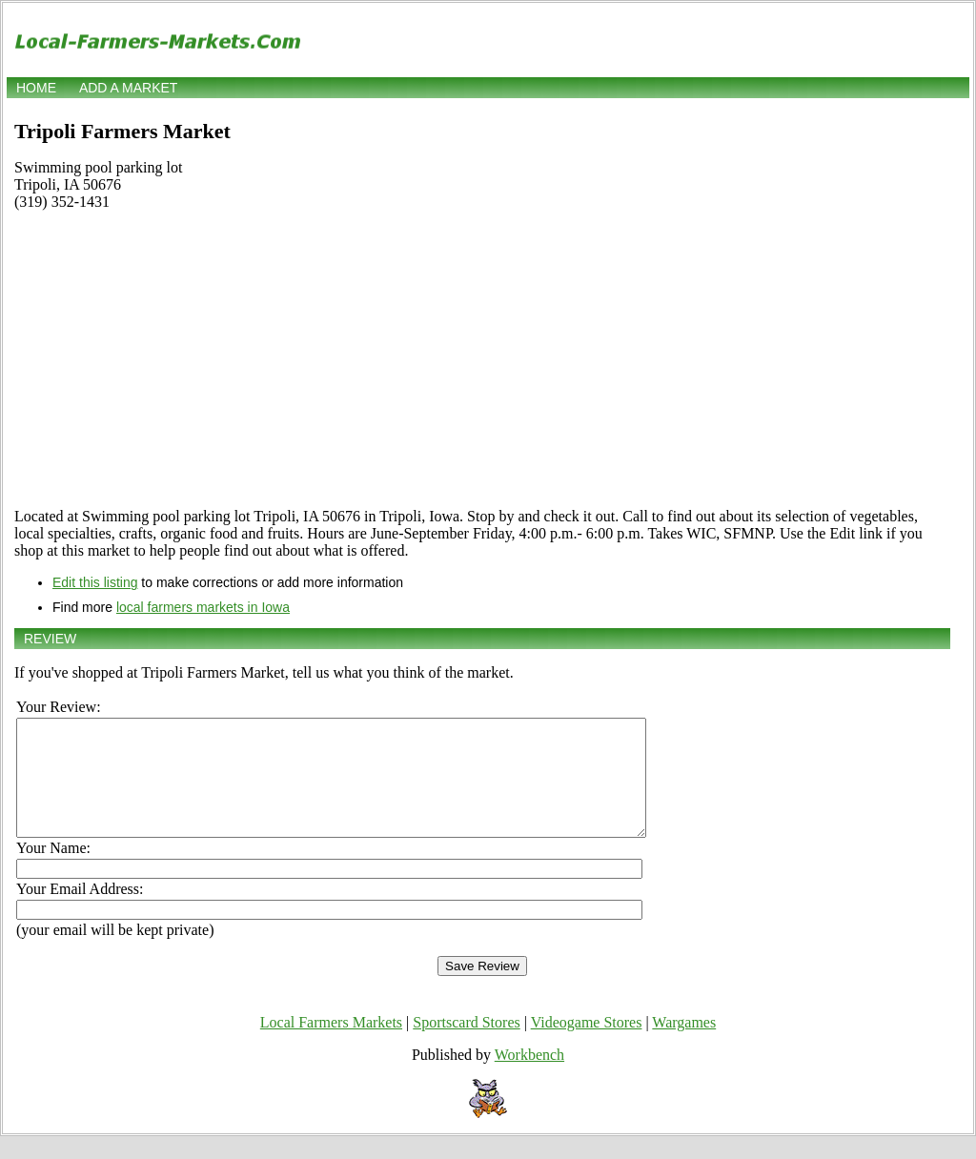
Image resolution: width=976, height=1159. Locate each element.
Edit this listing (94, 582)
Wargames (684, 1045)
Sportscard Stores (466, 1045)
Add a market (128, 87)
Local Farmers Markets (331, 1045)
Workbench (529, 1077)
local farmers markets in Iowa (203, 607)
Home (36, 87)
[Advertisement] (482, 359)
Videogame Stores (586, 1045)
